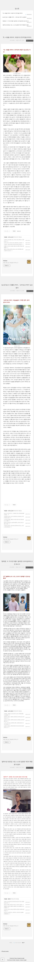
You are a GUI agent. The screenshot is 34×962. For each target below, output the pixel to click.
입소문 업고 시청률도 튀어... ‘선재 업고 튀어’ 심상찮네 (14, 17)
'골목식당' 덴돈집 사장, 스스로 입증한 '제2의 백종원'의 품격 (16, 25)
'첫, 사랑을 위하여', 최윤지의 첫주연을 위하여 (13, 13)
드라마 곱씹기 (10, 711)
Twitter (14, 960)
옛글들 (5, 237)
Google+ (25, 960)
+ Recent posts (5, 951)
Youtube (21, 960)
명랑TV (9, 898)
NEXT (23, 942)
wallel (23, 958)
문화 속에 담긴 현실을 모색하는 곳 (10, 262)
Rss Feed (9, 960)
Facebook (17, 960)
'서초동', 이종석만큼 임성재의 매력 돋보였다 (13, 244)
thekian (5, 260)
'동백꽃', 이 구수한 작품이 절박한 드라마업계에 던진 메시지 (16, 21)
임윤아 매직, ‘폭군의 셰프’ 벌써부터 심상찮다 (13, 242)
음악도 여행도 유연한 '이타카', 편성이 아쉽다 (13, 904)
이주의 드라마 (10, 237)
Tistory (15, 958)
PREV (10, 942)
